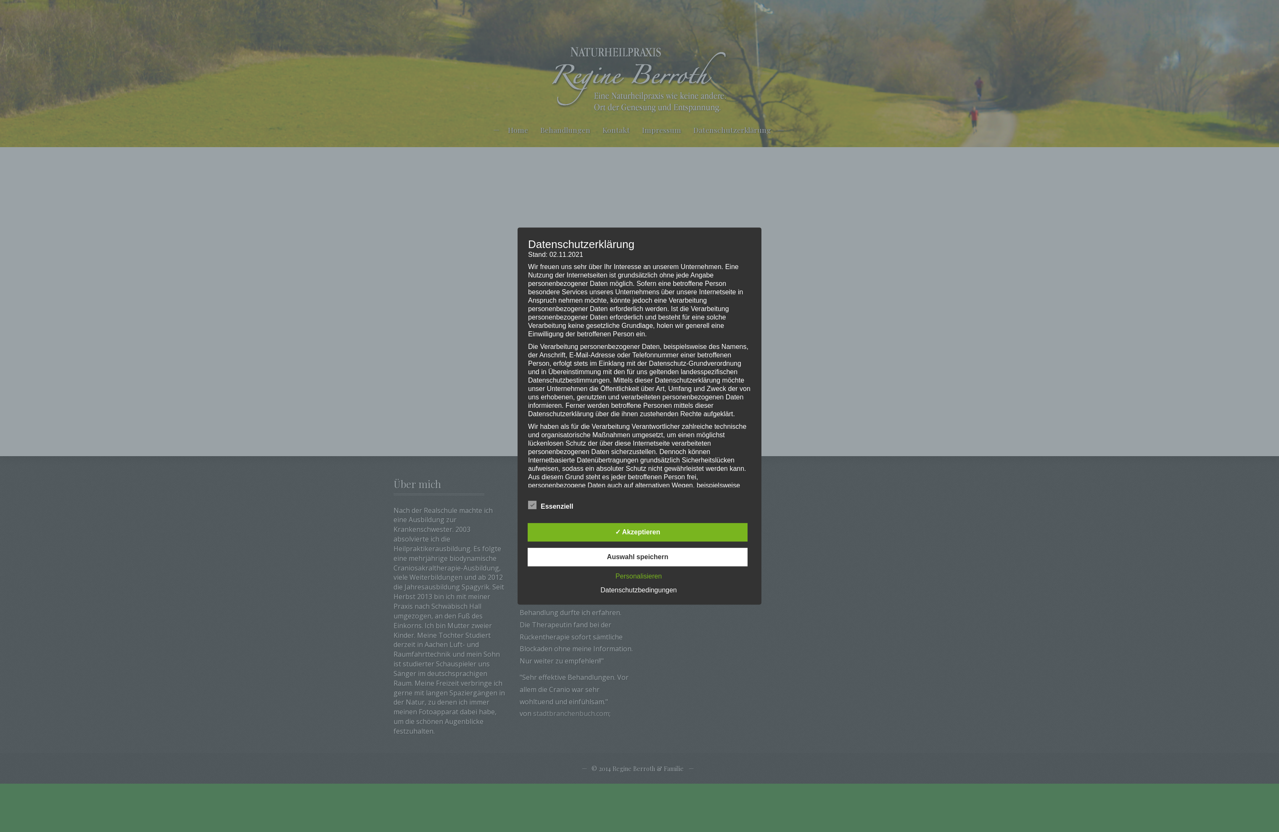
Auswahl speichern (638, 556)
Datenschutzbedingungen (638, 590)
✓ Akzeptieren (638, 532)
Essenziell (550, 505)
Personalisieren (639, 576)
